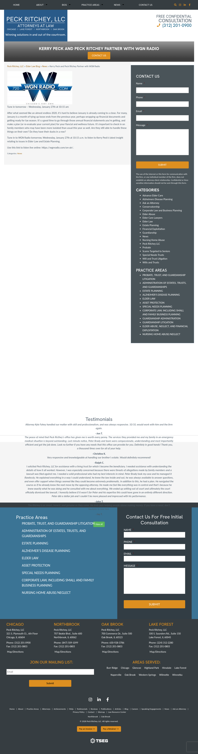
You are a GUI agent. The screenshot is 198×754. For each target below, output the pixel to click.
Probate (147, 247)
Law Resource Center (117, 712)
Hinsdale (166, 667)
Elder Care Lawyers (153, 217)
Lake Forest (180, 667)
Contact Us (145, 4)
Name (140, 83)
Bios (66, 4)
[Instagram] (180, 5)
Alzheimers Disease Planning (157, 199)
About (41, 4)
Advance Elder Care (153, 195)
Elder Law (148, 221)
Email (140, 111)
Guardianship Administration (162, 318)
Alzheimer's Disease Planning (161, 294)
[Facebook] (108, 700)
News (119, 4)
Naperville (116, 674)
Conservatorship (151, 206)
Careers (135, 709)
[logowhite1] (35, 25)
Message (142, 125)
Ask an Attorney (151, 202)
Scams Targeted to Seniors (156, 251)
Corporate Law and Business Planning (162, 210)
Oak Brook (130, 674)
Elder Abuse (149, 214)
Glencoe (136, 667)
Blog (126, 709)
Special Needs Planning (157, 306)
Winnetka (177, 674)
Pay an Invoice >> (87, 728)
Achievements (60, 709)
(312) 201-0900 (177, 25)
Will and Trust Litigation (155, 258)
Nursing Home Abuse (154, 240)
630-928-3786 (116, 642)
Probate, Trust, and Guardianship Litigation (58, 523)
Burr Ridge (112, 667)
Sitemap (101, 712)
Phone (140, 97)
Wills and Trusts (151, 262)
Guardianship (150, 232)
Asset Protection (154, 302)
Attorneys (46, 709)
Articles (118, 709)
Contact (91, 712)
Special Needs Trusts (153, 254)
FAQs (71, 709)
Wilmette (164, 674)
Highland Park (151, 667)
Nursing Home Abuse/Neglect (161, 334)
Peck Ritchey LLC (151, 243)
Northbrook (93, 716)
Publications (106, 709)
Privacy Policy (78, 712)
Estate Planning (151, 225)
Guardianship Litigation (158, 322)
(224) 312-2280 (165, 642)
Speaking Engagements (151, 709)
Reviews (94, 709)
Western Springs (147, 674)
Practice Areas (92, 4)
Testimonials (82, 709)
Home (16, 4)
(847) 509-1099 (70, 642)
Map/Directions (15, 651)
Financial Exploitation (154, 228)
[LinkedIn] (99, 700)
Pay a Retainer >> (111, 728)
